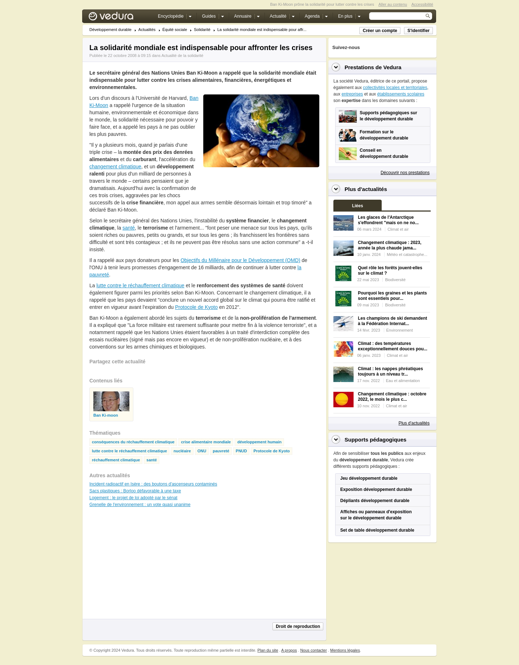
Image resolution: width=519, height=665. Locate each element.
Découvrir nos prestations (405, 172)
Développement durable (110, 30)
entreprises (352, 94)
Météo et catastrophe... (407, 254)
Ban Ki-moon (105, 415)
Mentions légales (345, 650)
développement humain (259, 442)
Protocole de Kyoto (196, 307)
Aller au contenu (392, 4)
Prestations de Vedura (373, 67)
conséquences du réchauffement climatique (133, 442)
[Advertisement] (261, 183)
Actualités (147, 30)
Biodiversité (395, 280)
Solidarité (202, 30)
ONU (202, 451)
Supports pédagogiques (376, 439)
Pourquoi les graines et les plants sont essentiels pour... (392, 296)
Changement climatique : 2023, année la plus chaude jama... (389, 245)
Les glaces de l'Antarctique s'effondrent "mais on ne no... (388, 220)
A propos (289, 650)
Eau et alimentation (403, 380)
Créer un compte (380, 30)
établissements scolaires (400, 94)
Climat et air (398, 229)
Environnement (399, 330)
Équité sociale (175, 30)
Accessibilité (422, 4)
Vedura (119, 18)
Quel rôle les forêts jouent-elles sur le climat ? (390, 270)
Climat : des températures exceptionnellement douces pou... (392, 346)
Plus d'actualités (414, 423)
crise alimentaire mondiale (206, 442)
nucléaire (182, 451)
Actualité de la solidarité (182, 55)
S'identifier (418, 30)
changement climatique (115, 166)
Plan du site (267, 650)
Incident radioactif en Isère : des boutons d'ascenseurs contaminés (153, 484)
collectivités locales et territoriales (395, 87)
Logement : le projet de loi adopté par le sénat (133, 497)
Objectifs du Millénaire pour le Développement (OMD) (240, 260)
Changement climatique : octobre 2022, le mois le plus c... (392, 396)
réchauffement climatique (116, 460)
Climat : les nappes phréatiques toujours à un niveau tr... (390, 371)
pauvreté (221, 451)
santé (129, 228)
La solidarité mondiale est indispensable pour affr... (261, 30)
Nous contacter (313, 650)
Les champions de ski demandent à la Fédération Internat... (392, 321)
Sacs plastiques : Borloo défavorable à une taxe (135, 490)
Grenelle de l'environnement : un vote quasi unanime (139, 504)
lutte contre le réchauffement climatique (140, 285)
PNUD (241, 451)
